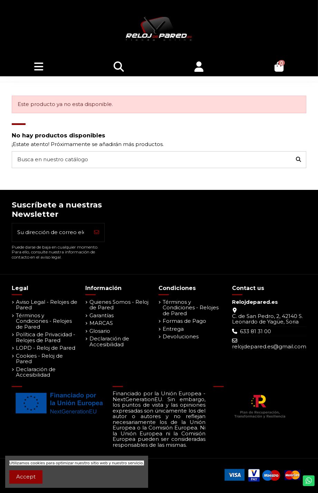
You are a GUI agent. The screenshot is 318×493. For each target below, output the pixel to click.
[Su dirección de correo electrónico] (50, 232)
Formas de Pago (184, 321)
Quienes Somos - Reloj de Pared (118, 305)
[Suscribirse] (96, 232)
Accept (26, 476)
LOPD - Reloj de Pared (45, 348)
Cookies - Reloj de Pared (39, 359)
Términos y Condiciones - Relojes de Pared (44, 321)
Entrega (173, 329)
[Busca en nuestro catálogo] (298, 159)
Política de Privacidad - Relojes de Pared (45, 337)
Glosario (99, 331)
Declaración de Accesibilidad (36, 372)
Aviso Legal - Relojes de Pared (46, 305)
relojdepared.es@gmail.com (269, 346)
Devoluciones (181, 337)
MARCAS (101, 323)
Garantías (101, 316)
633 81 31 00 (255, 331)
